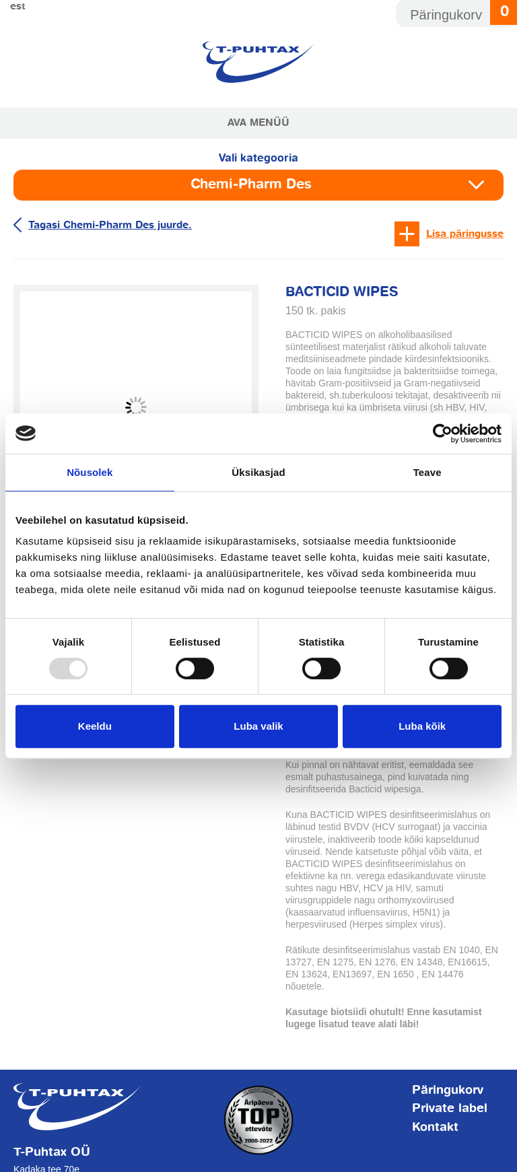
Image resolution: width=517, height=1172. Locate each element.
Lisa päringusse (465, 234)
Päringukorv (447, 1090)
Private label (449, 1109)
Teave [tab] (427, 472)
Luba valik (258, 726)
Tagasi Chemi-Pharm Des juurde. (110, 225)
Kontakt (435, 1128)
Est (18, 6)
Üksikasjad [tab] (258, 472)
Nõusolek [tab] (89, 472)
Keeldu (95, 726)
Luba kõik (422, 726)
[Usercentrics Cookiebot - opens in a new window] (443, 433)
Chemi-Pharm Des (251, 185)
